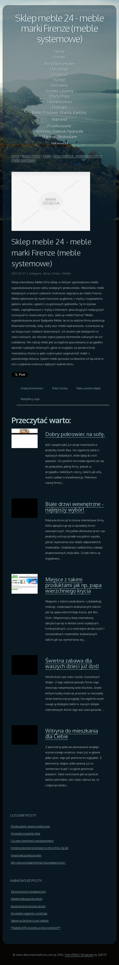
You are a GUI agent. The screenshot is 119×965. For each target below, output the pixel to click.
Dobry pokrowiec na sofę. (75, 434)
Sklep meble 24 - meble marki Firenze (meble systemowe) (59, 28)
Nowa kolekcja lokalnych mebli (26, 855)
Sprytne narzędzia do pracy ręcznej (28, 905)
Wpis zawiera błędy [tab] (88, 388)
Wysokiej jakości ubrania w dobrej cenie (30, 826)
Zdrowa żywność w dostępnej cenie (28, 891)
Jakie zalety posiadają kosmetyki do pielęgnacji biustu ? (38, 862)
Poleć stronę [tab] (60, 388)
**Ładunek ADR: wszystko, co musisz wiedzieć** (35, 927)
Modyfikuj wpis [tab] (30, 399)
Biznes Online (31, 156)
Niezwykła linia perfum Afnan (25, 833)
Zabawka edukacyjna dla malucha (26, 898)
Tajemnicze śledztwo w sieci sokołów (30, 920)
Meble (47, 156)
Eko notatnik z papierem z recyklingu (29, 913)
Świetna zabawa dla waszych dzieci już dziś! (72, 663)
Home (15, 156)
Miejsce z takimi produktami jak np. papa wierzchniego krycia (73, 585)
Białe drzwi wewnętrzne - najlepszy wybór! (74, 506)
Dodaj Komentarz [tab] (32, 388)
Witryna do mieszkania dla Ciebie (71, 733)
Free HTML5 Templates (79, 955)
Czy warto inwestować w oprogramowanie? (32, 840)
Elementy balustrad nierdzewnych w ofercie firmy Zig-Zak (39, 847)
